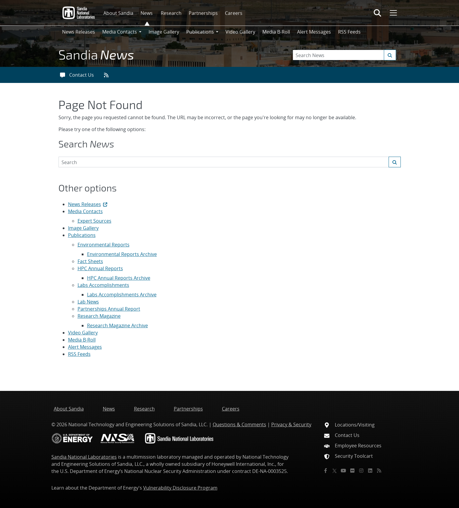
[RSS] (379, 470)
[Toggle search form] (377, 12)
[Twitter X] (334, 470)
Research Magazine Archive (117, 325)
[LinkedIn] (370, 470)
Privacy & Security (291, 424)
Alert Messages (314, 32)
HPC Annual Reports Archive (118, 278)
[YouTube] (343, 470)
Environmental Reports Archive (122, 254)
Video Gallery (240, 32)
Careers (233, 13)
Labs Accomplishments (103, 285)
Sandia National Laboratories (84, 457)
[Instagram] (361, 470)
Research (171, 13)
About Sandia (118, 13)
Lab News (88, 301)
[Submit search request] (390, 55)
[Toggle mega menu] (393, 12)
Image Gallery (164, 32)
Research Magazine (99, 316)
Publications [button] (200, 32)
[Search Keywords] (344, 55)
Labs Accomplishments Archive (122, 294)
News (147, 13)
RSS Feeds (349, 32)
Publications (82, 235)
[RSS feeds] (108, 74)
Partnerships (203, 13)
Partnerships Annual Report (109, 309)
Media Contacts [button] (119, 32)
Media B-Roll (276, 32)
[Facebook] (325, 470)
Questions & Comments (239, 424)
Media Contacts (85, 211)
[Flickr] (352, 470)
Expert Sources (94, 221)
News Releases (78, 32)
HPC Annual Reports (100, 268)
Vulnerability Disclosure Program (180, 488)
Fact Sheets (90, 261)
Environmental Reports (104, 244)
